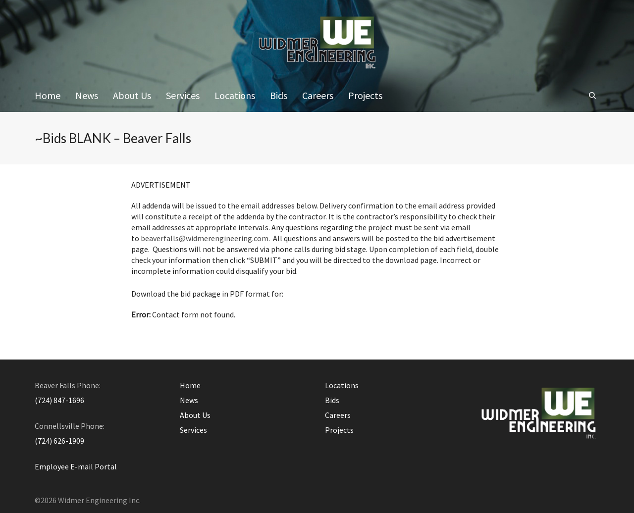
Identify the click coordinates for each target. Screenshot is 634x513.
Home (190, 385)
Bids (332, 400)
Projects (339, 430)
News (189, 400)
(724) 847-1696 (59, 400)
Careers (338, 415)
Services (193, 430)
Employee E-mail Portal (76, 466)
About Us (195, 415)
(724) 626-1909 (59, 441)
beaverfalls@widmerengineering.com (204, 238)
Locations (342, 385)
